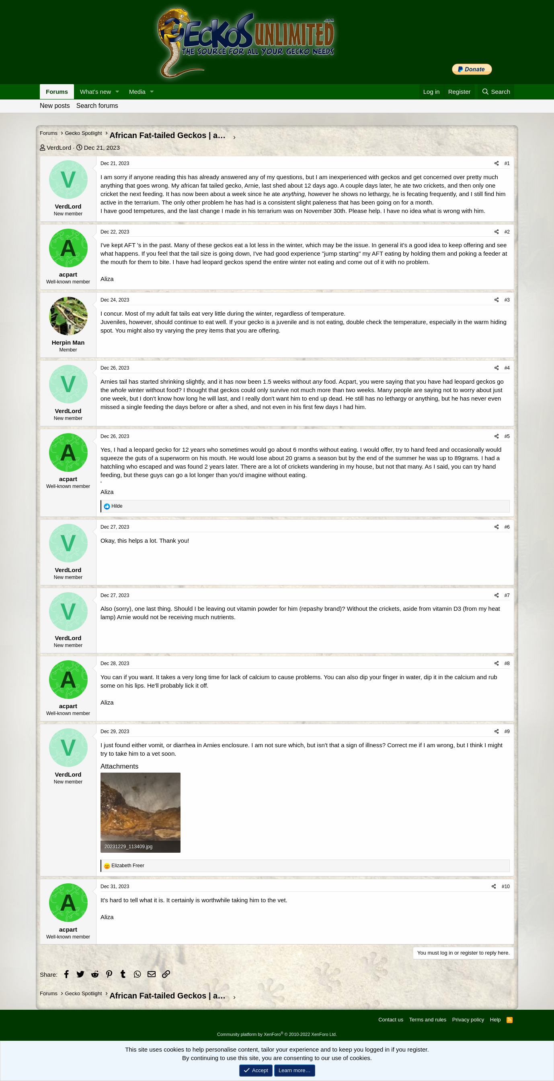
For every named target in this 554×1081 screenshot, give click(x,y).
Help (495, 1020)
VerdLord (59, 147)
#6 (507, 527)
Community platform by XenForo (277, 1034)
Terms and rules (427, 1020)
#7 (507, 595)
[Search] (496, 91)
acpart (68, 274)
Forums (57, 91)
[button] (117, 91)
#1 (507, 163)
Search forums (97, 105)
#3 (507, 300)
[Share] (497, 163)
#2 (507, 232)
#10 (506, 886)
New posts (55, 105)
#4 (507, 368)
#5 (507, 436)
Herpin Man (68, 342)
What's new (95, 91)
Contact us (390, 1020)
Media (137, 91)
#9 (507, 731)
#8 (507, 663)
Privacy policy (468, 1020)
